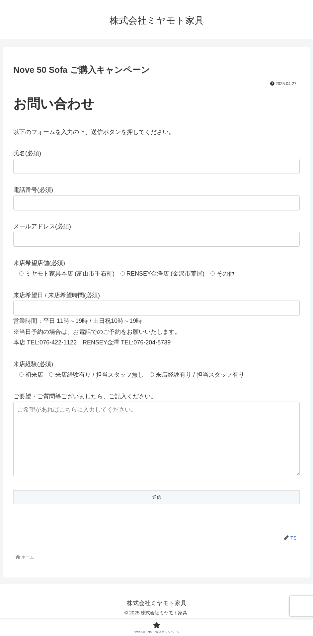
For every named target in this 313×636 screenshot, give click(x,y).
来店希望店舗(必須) (39, 263)
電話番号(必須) (33, 190)
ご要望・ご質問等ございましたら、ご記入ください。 (85, 396)
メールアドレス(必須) (42, 226)
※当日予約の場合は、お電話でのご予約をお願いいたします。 (97, 331)
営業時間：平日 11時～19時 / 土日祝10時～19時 (77, 321)
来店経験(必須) (33, 364)
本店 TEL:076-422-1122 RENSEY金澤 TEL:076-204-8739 (92, 342)
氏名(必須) (27, 153)
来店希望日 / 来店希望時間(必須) (56, 295)
